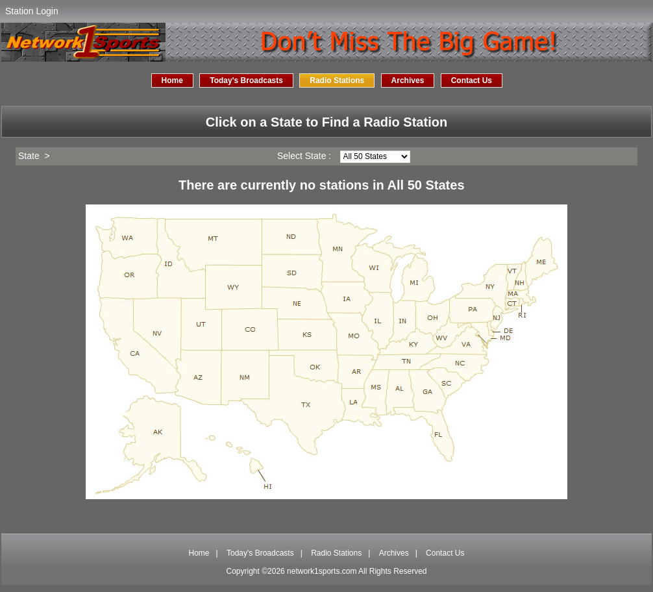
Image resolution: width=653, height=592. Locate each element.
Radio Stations (337, 80)
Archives (408, 80)
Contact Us (471, 80)
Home (172, 80)
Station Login (31, 11)
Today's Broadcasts (246, 80)
